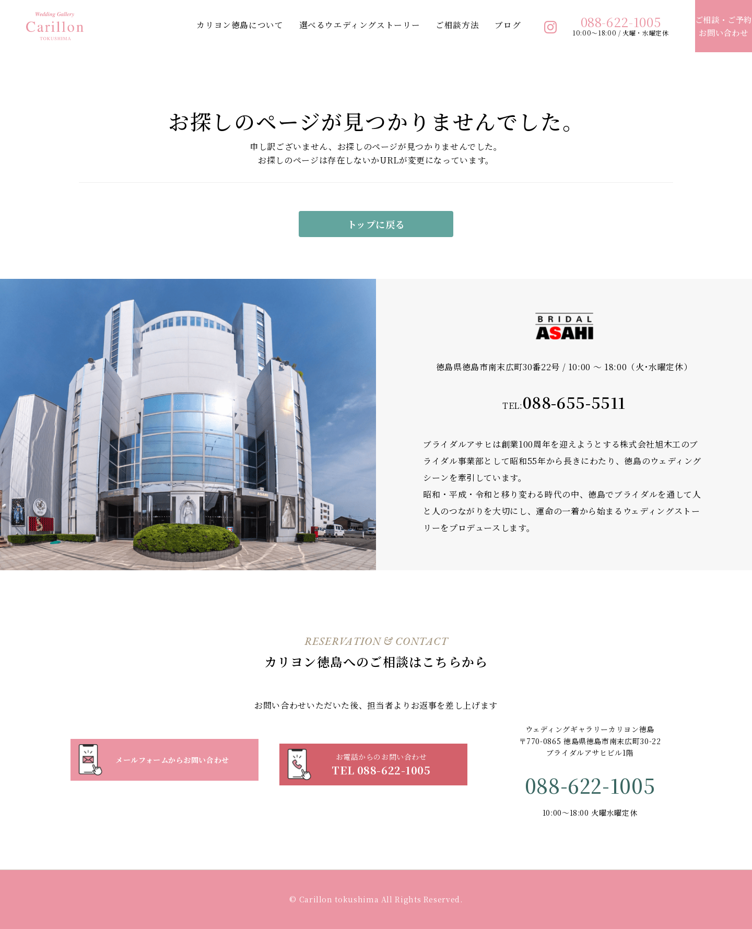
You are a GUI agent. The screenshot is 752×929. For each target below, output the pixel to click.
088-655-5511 (574, 402)
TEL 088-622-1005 (381, 760)
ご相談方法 (433, 25)
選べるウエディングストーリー (335, 25)
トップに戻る (376, 224)
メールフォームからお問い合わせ (173, 760)
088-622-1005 (597, 22)
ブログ (484, 25)
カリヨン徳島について (215, 25)
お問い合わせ (711, 26)
